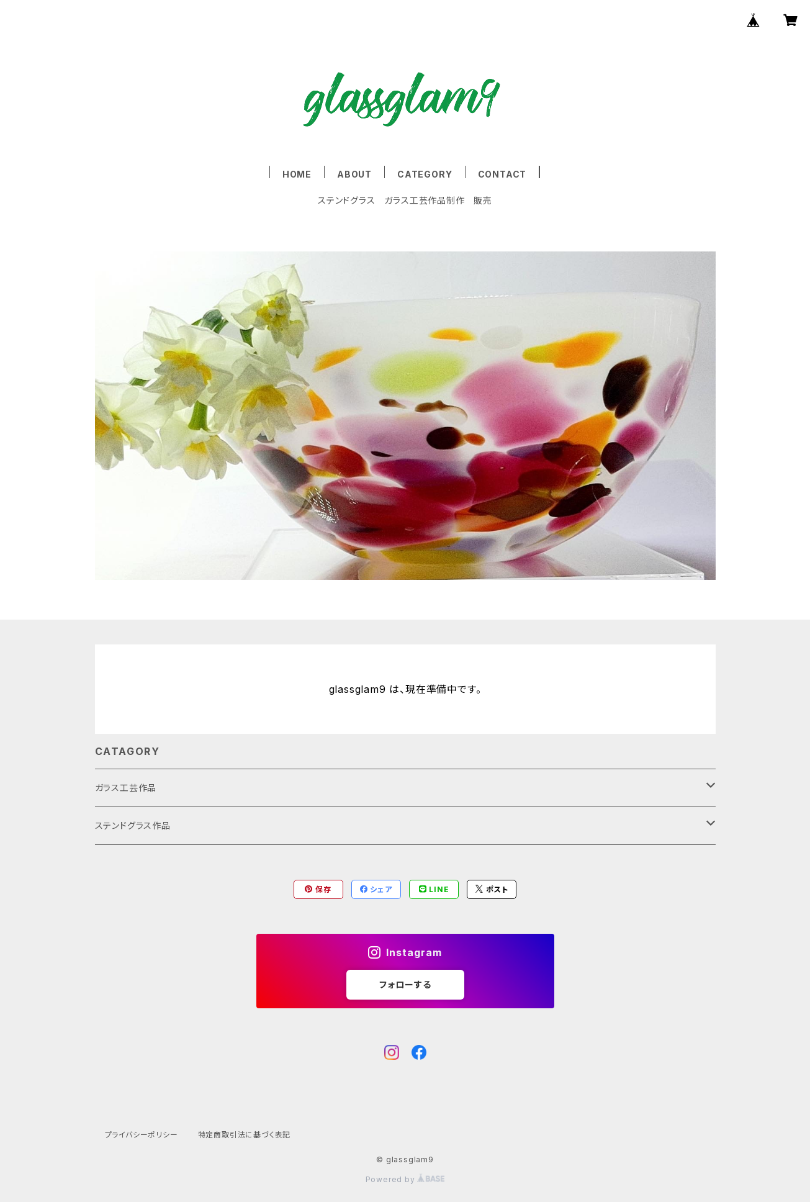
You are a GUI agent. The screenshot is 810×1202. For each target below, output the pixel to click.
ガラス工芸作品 (126, 787)
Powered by (405, 1179)
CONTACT (502, 174)
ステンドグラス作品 (133, 825)
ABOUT (354, 174)
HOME (297, 174)
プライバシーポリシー (141, 1134)
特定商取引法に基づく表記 (244, 1134)
